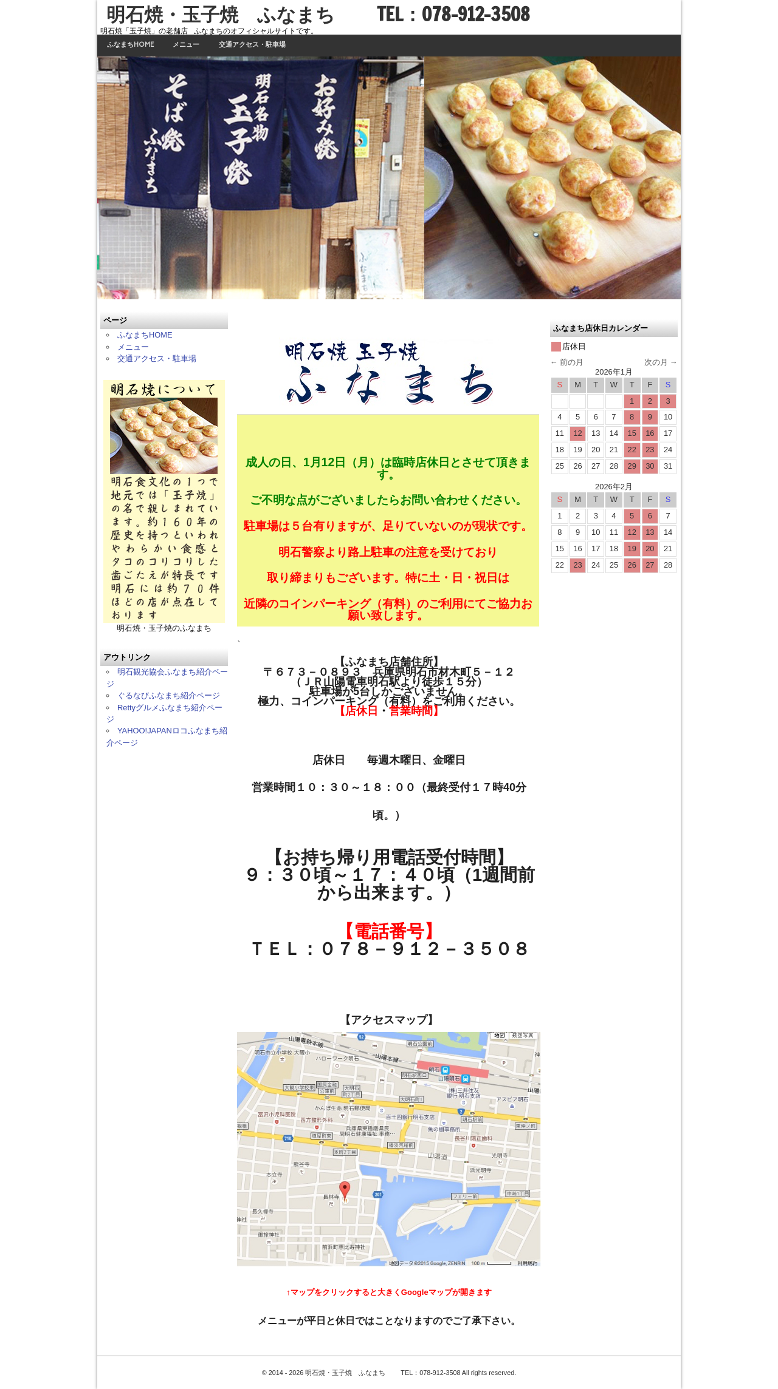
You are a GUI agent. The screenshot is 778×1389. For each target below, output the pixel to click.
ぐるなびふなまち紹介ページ (168, 695)
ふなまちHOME (130, 45)
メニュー (186, 45)
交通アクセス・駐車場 (252, 45)
